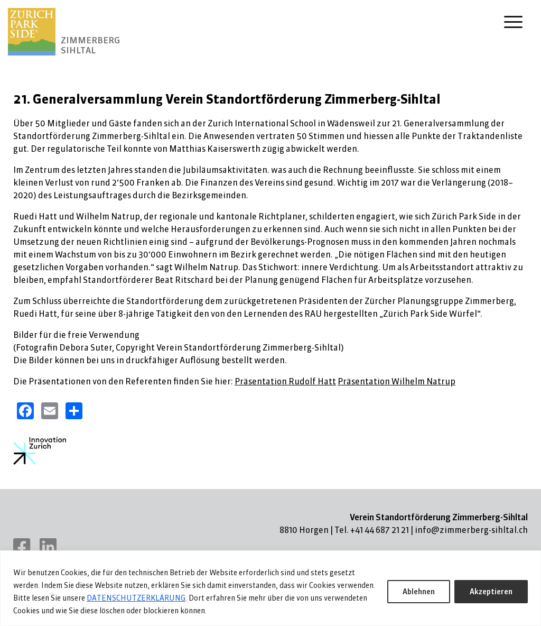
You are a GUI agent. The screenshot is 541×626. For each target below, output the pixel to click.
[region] (270, 588)
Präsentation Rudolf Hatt (285, 381)
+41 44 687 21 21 (379, 529)
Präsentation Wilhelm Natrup (396, 381)
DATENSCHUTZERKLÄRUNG (136, 598)
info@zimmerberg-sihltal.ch (471, 529)
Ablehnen (419, 591)
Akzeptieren (491, 591)
